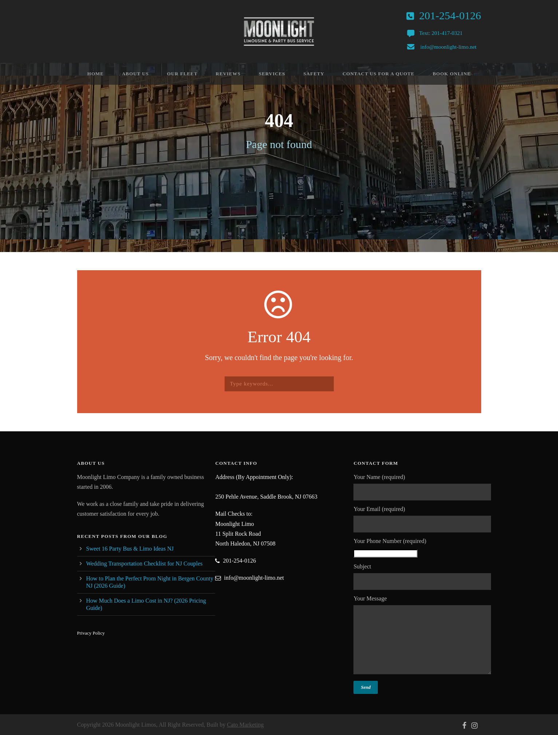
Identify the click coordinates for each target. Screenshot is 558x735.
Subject (422, 576)
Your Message (422, 636)
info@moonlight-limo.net (448, 47)
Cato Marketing (245, 725)
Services (272, 73)
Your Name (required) (422, 487)
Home (95, 73)
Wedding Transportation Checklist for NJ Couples (144, 563)
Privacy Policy (91, 633)
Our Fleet (182, 73)
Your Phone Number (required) (422, 548)
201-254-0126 (450, 15)
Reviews (228, 73)
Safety (314, 73)
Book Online (452, 73)
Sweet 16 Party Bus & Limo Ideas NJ (130, 549)
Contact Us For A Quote (379, 73)
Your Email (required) (422, 519)
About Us (135, 73)
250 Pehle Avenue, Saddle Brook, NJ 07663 (266, 497)
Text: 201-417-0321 (441, 33)
